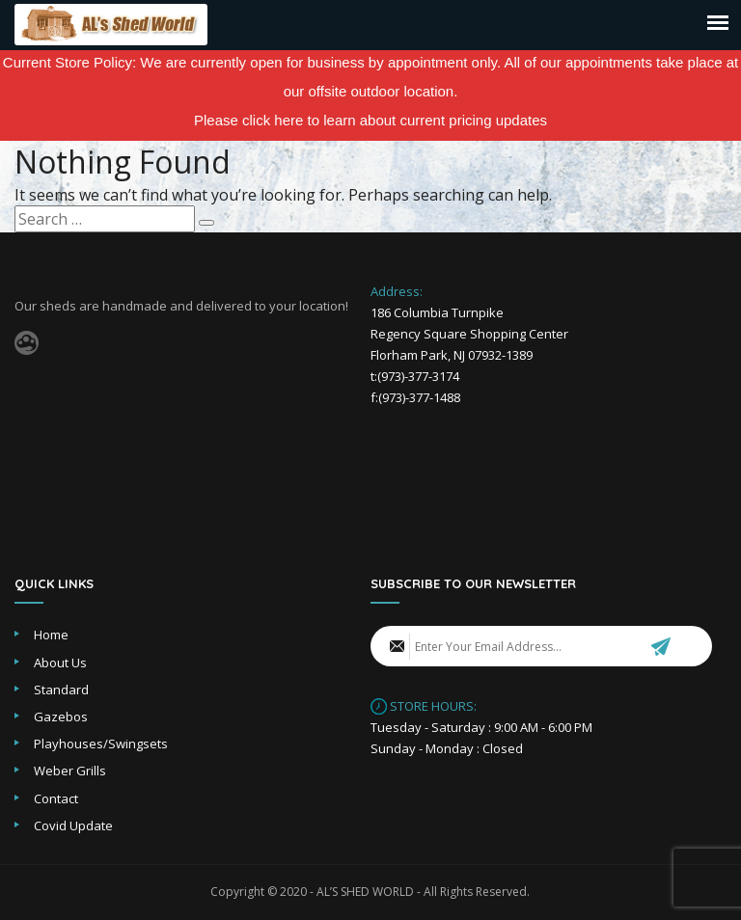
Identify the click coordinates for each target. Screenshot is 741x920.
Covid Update (73, 825)
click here (272, 120)
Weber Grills (70, 770)
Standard (61, 689)
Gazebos (61, 716)
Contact (56, 798)
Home (51, 634)
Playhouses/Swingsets (101, 743)
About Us (60, 662)
